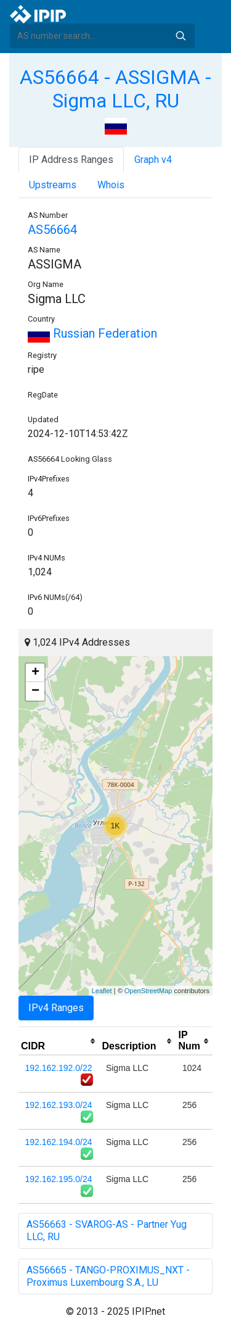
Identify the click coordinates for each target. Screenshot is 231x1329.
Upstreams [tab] (52, 185)
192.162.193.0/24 (58, 1105)
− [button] (35, 691)
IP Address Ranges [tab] (71, 159)
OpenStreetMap (148, 990)
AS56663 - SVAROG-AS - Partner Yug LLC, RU (106, 1231)
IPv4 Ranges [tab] (56, 1008)
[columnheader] (58, 1041)
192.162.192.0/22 (58, 1068)
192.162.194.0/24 (58, 1142)
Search (180, 36)
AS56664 (52, 229)
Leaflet (102, 990)
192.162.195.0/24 (58, 1179)
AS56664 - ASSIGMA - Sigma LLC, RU (115, 88)
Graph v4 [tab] (153, 159)
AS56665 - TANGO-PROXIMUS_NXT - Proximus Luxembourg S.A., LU (108, 1276)
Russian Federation (92, 333)
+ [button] (35, 673)
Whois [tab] (110, 185)
